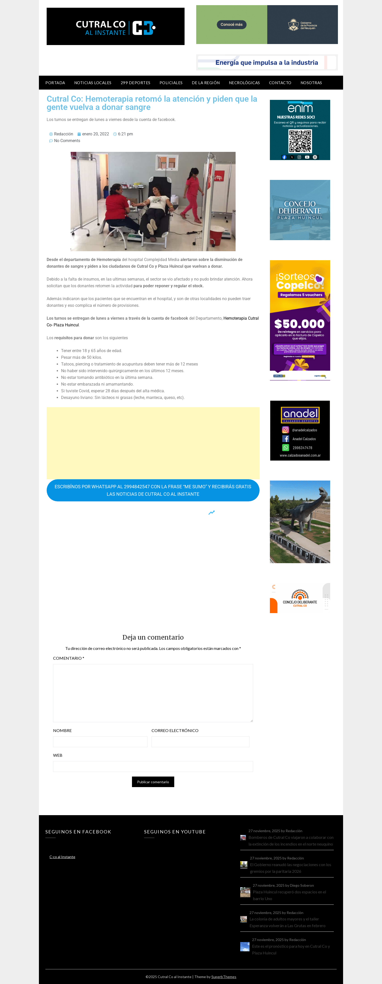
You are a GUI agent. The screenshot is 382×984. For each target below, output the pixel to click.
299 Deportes (136, 82)
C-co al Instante (62, 857)
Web (57, 755)
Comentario (68, 658)
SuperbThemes (223, 976)
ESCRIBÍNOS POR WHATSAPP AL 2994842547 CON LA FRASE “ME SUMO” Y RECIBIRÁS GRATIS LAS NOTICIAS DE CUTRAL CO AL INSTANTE (153, 490)
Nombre (62, 730)
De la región (206, 82)
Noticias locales (93, 82)
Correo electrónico (175, 730)
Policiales (171, 82)
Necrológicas (244, 82)
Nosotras (311, 82)
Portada (55, 82)
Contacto (280, 82)
